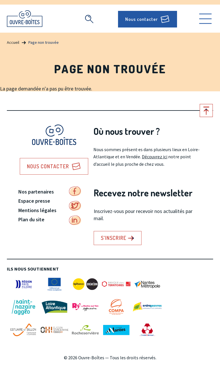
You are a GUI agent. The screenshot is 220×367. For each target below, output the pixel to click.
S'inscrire (113, 238)
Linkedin (75, 220)
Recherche (89, 19)
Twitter (75, 206)
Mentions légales (37, 210)
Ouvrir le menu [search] (205, 18)
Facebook (75, 191)
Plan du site (31, 219)
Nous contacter (141, 19)
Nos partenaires (36, 191)
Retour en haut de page (206, 110)
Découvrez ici (154, 156)
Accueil (13, 42)
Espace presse (34, 201)
